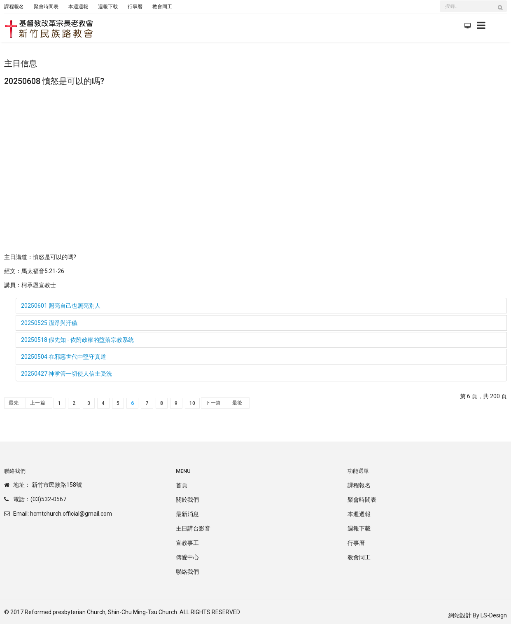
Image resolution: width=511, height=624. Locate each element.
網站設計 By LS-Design (477, 615)
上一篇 (37, 403)
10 (192, 403)
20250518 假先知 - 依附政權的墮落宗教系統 (77, 340)
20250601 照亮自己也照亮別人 (60, 305)
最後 (237, 403)
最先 (14, 403)
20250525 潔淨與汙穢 (49, 323)
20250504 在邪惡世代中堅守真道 (63, 356)
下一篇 (213, 403)
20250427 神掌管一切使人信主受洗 (66, 373)
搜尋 (502, 11)
